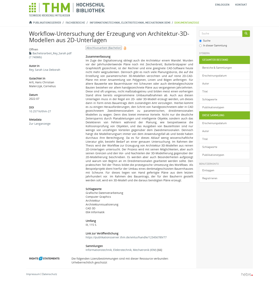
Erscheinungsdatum (214, 75)
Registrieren (209, 178)
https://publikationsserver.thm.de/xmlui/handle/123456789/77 (126, 237)
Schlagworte (209, 99)
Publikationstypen (213, 107)
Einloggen (208, 170)
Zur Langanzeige (40, 123)
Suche (204, 40)
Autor (205, 83)
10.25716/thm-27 (40, 111)
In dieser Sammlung (213, 45)
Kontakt (241, 4)
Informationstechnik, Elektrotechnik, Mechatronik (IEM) (130, 22)
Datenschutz (49, 274)
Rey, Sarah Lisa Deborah (44, 70)
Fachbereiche (75, 22)
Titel (205, 91)
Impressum (33, 274)
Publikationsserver (47, 22)
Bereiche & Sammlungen (217, 67)
